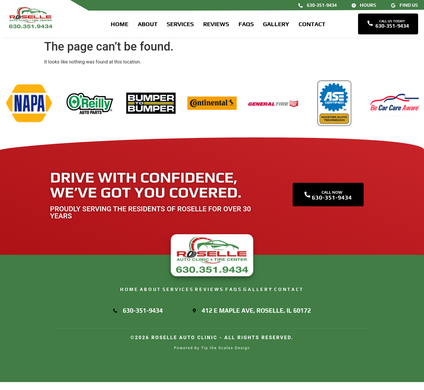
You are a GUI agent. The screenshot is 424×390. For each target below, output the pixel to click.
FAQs (246, 25)
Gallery (276, 25)
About (148, 25)
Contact (312, 25)
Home (119, 25)
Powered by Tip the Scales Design (212, 356)
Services (180, 25)
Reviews (216, 25)
